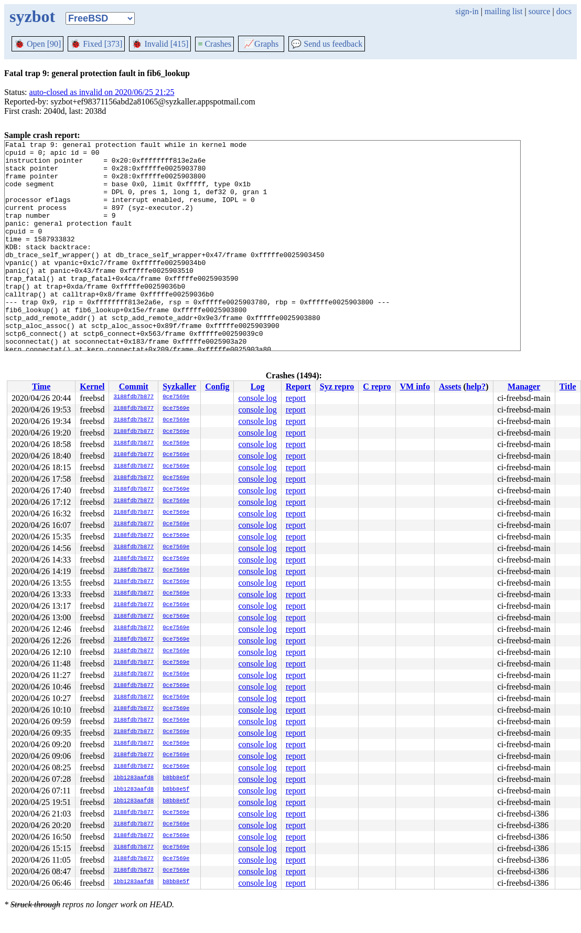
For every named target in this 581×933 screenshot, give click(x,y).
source (540, 11)
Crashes (214, 43)
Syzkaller (179, 386)
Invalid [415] (160, 43)
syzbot (32, 16)
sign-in (466, 11)
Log (258, 386)
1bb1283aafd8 (133, 778)
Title (568, 386)
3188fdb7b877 (133, 397)
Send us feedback (326, 43)
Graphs (261, 43)
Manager (524, 386)
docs (564, 11)
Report (298, 386)
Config (217, 386)
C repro (377, 386)
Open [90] (37, 43)
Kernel (92, 386)
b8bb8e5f (176, 778)
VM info (415, 386)
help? (476, 386)
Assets (450, 386)
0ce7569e (176, 397)
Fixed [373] (96, 43)
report (296, 398)
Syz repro (337, 386)
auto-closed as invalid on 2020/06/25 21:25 (102, 92)
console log (257, 398)
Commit (133, 386)
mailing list (503, 11)
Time (41, 386)
